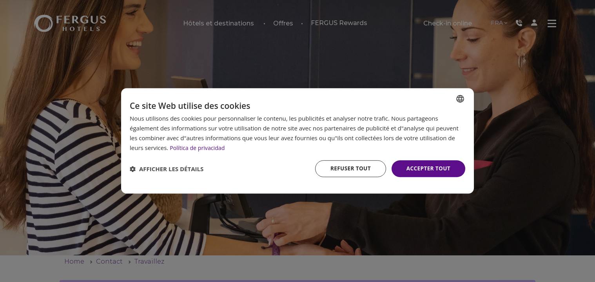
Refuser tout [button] (348, 168)
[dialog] (297, 141)
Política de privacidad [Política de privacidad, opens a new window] (199, 147)
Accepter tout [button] (427, 168)
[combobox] (460, 98)
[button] (166, 168)
